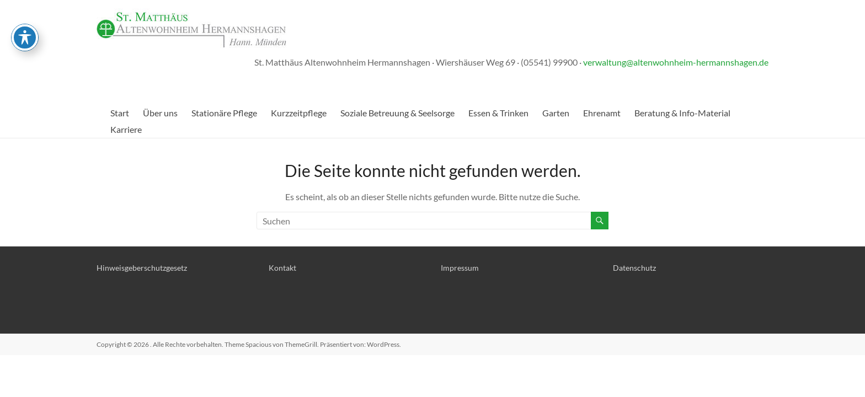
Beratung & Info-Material (682, 113)
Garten (555, 113)
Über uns (160, 113)
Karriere (126, 129)
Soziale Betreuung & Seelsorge (397, 113)
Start (119, 113)
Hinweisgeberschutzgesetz (142, 267)
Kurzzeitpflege (299, 113)
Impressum (460, 267)
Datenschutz (634, 267)
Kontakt (282, 267)
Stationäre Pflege (224, 113)
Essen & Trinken (498, 113)
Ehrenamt (602, 113)
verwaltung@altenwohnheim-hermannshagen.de (675, 62)
